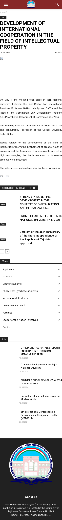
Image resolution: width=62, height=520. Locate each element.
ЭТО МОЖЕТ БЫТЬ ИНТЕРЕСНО (19, 188)
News (3, 17)
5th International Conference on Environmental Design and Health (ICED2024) (39, 415)
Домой (3, 12)
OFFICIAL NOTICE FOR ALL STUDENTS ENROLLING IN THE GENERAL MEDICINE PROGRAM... (41, 351)
